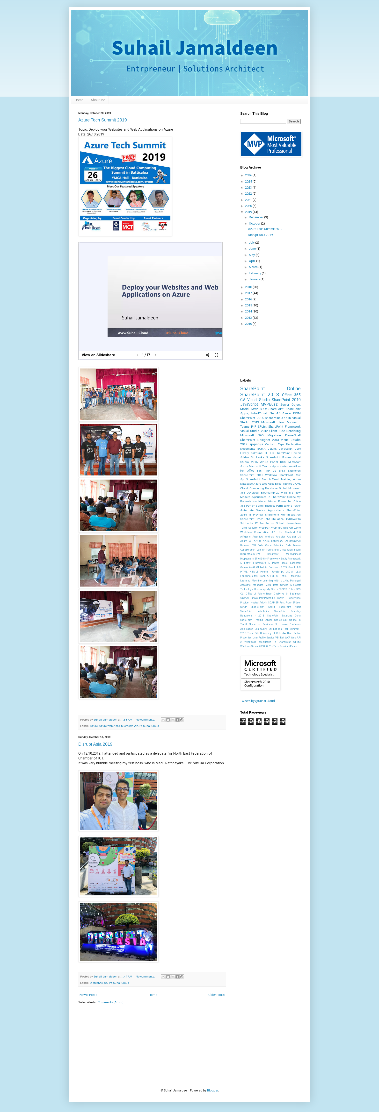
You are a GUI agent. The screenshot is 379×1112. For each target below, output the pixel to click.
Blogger (212, 1090)
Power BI (282, 598)
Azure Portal (269, 462)
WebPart (276, 527)
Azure (94, 726)
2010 (249, 324)
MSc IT (286, 576)
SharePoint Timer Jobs (255, 519)
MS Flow (295, 492)
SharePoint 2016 (251, 418)
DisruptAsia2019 (101, 983)
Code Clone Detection (271, 545)
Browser (245, 545)
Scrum (243, 607)
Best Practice (283, 483)
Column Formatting (267, 549)
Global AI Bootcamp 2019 (271, 567)
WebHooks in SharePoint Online (280, 642)
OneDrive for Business (287, 593)
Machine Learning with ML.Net (270, 580)
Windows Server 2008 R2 (254, 646)
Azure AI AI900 (250, 541)
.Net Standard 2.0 (289, 532)
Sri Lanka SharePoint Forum (271, 457)
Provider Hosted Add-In (253, 602)
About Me (98, 100)
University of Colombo (273, 633)
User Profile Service (263, 637)
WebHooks (250, 642)
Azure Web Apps (109, 726)
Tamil (275, 479)
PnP (253, 426)
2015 (249, 305)
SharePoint (276, 409)
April (252, 261)
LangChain (246, 576)
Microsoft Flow (272, 422)
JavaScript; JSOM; (282, 571)
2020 (249, 206)
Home (78, 100)
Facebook (295, 563)
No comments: (146, 719)
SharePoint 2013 (259, 394)
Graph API (294, 567)
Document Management (284, 554)
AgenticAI (258, 536)
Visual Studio (258, 400)
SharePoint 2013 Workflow (258, 475)
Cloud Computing (252, 488)
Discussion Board (290, 549)
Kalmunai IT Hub (262, 453)
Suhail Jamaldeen (288, 523)
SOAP (271, 602)
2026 (249, 175)
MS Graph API (262, 576)
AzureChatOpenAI (273, 541)
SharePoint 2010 (286, 400)
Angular (280, 536)
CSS (254, 545)
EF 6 (257, 558)
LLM (298, 571)
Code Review (293, 545)
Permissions (284, 505)
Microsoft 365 (251, 435)
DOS (283, 462)
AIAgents (245, 536)
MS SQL (276, 576)
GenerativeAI (247, 567)
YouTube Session (279, 646)
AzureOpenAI (293, 541)
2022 (249, 193)
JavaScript (249, 404)
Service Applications (270, 510)
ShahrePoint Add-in (263, 607)
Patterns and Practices (260, 505)
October (255, 223)
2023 (249, 187)
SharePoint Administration (283, 514)
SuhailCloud (151, 726)
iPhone (293, 646)
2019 (249, 212)
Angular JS (294, 536)
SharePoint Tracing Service (256, 620)
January (255, 279)
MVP (254, 409)
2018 (249, 287)
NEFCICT (282, 589)
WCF (287, 637)
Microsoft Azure (131, 726)
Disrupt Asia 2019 (95, 744)
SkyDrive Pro (292, 519)
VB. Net (279, 637)
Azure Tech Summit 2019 (102, 120)
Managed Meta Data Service (270, 585)
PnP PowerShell (267, 598)
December (256, 217)
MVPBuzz (269, 404)
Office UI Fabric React (259, 593)
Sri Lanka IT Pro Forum (257, 523)
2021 (249, 200)
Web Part (264, 527)
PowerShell (293, 435)
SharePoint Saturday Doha (284, 615)
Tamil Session (249, 527)
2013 (249, 317)
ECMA (261, 448)
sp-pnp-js (256, 444)
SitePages (277, 519)
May (252, 255)
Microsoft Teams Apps (263, 466)
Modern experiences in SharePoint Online (268, 497)
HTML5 (254, 571)
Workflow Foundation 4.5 (258, 532)
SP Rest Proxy (284, 602)
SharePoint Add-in (278, 418)
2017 (249, 293)
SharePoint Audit (290, 607)
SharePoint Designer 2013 (259, 440)
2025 (249, 181)
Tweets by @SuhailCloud (257, 701)
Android (269, 536)
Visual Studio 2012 (254, 431)
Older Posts (216, 995)
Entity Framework (270, 558)
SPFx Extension (290, 470)
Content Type (274, 444)
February (255, 273)
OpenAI (244, 598)
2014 (249, 311)
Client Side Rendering (285, 431)
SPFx (263, 409)
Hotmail (264, 571)
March (253, 267)
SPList (262, 426)
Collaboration (247, 549)
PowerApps (294, 598)
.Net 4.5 (274, 413)
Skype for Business (261, 624)
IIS (285, 492)
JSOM (296, 413)
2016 (249, 299)
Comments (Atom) (111, 1002)
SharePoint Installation (255, 611)
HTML (244, 571)
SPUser (297, 602)
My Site (271, 589)
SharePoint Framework (284, 426)
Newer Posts (88, 995)
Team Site (253, 633)
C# (242, 400)
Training (286, 479)
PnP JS (270, 470)
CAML (297, 483)
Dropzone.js (247, 558)
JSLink (272, 448)
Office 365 (291, 395)
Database (271, 488)
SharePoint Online (270, 388)
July (252, 242)
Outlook (253, 598)
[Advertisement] (166, 1038)
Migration (274, 435)
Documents (247, 448)
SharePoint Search (258, 479)
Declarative (293, 444)
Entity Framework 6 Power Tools (265, 563)
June (252, 248)
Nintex (262, 501)
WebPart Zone (292, 527)
